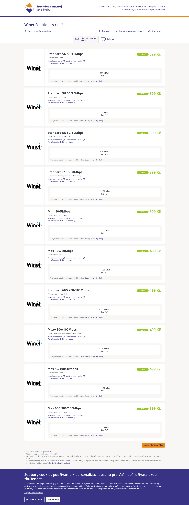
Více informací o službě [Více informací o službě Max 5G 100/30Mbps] (75, 376)
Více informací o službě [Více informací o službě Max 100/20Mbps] (75, 258)
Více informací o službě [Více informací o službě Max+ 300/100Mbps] (75, 337)
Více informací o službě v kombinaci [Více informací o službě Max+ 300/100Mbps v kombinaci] (61, 339)
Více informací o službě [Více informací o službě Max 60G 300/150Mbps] (75, 415)
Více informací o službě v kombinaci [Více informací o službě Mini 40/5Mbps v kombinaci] (61, 221)
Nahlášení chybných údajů (61, 463)
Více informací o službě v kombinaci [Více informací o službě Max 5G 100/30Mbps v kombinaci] (61, 378)
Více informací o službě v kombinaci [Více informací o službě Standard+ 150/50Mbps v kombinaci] (61, 181)
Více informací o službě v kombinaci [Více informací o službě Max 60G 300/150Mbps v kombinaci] (61, 418)
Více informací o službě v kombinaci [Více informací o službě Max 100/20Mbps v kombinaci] (61, 260)
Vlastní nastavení (34, 499)
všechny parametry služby (94, 81)
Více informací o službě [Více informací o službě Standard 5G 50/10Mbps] (75, 61)
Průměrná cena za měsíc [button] (130, 31)
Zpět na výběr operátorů (37, 31)
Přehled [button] (105, 31)
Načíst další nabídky (153, 445)
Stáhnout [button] (155, 31)
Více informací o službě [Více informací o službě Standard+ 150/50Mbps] (75, 179)
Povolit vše (53, 499)
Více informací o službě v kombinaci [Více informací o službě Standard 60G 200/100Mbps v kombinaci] (61, 299)
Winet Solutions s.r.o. (43, 24)
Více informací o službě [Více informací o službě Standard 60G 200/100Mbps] (75, 297)
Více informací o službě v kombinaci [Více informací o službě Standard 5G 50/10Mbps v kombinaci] (61, 63)
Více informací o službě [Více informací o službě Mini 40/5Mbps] (75, 218)
